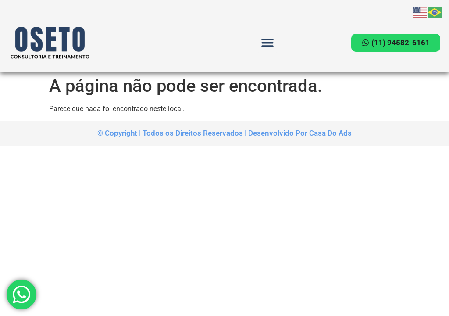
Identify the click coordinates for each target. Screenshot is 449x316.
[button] (268, 43)
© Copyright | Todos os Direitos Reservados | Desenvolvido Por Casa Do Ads (224, 133)
